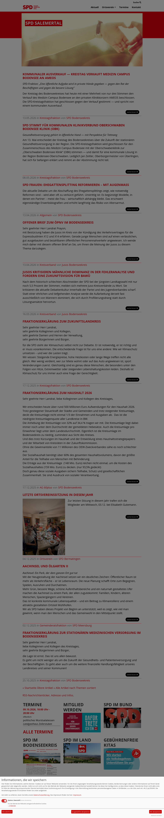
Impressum (77, 795)
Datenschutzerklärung (41, 795)
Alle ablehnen (7, 812)
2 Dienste (12, 806)
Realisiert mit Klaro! (156, 815)
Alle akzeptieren (155, 812)
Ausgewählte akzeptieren (81, 812)
